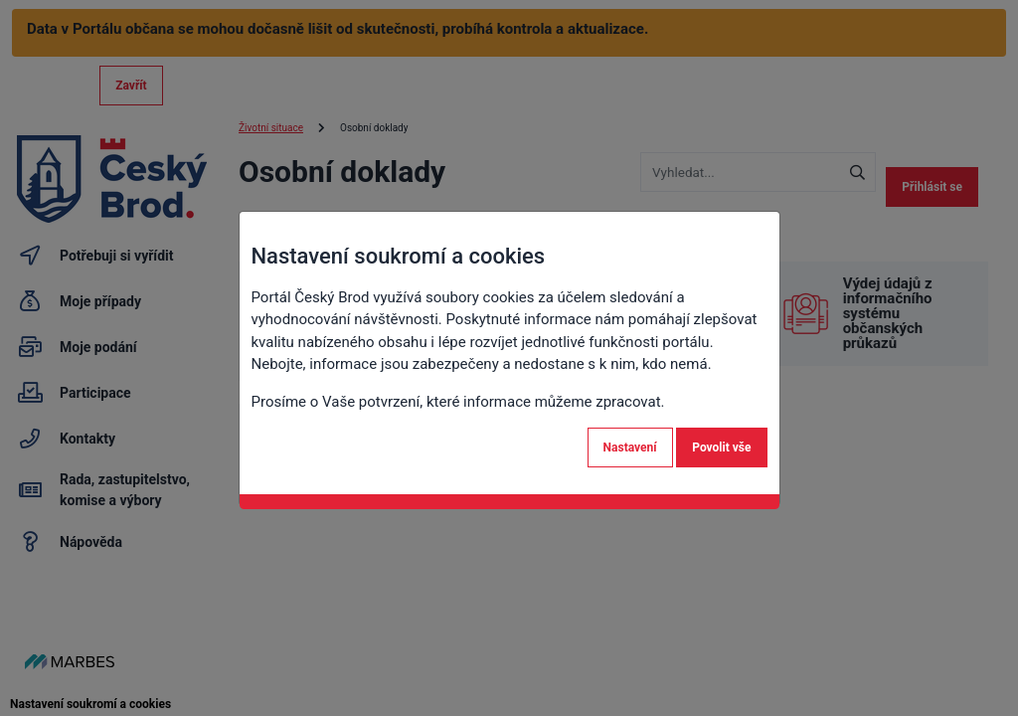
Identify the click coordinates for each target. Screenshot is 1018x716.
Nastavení (630, 447)
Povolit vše (721, 447)
